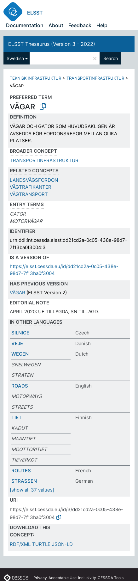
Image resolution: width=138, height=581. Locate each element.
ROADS (19, 386)
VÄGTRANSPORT (29, 194)
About (56, 25)
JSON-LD (62, 544)
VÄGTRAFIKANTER (30, 187)
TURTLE (41, 544)
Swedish (15, 58)
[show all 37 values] (32, 490)
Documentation (24, 25)
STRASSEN (24, 481)
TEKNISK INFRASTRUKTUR (35, 78)
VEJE (17, 343)
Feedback (79, 25)
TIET (16, 417)
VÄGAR (17, 293)
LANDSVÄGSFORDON (34, 180)
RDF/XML (20, 544)
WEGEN (20, 354)
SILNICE (20, 333)
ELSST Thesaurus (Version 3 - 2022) (51, 44)
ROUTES (21, 471)
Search (110, 58)
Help (101, 25)
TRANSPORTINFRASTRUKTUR (95, 78)
